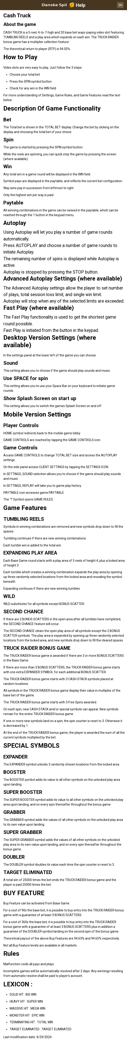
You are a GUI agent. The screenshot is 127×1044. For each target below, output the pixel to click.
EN (120, 5)
